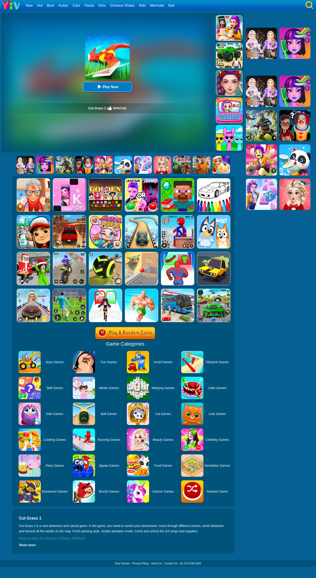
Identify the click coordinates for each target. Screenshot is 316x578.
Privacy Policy (140, 563)
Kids (142, 5)
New (29, 5)
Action (63, 5)
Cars (76, 5)
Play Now (107, 86)
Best (50, 5)
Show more (27, 545)
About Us (156, 563)
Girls (102, 5)
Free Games (122, 563)
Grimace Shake (122, 5)
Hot (40, 5)
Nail (171, 5)
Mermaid (157, 5)
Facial (89, 5)
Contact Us (171, 563)
